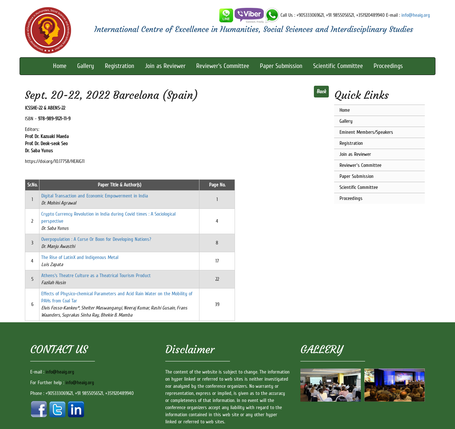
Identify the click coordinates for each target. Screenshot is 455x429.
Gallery (85, 66)
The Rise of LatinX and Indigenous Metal (79, 257)
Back (321, 92)
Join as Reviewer (165, 66)
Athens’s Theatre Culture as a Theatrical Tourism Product (96, 275)
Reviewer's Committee (222, 66)
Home (59, 66)
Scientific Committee (338, 66)
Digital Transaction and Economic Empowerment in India (94, 196)
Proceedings (388, 66)
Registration (119, 66)
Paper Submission (281, 66)
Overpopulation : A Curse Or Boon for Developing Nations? (96, 239)
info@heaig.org (415, 15)
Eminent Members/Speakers (366, 132)
